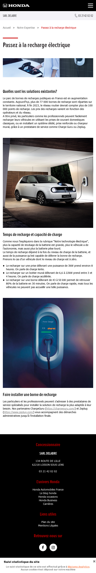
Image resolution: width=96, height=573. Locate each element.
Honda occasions (48, 496)
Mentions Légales (48, 525)
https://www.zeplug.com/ (18, 412)
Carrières (48, 503)
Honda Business (48, 500)
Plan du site (48, 521)
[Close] (94, 561)
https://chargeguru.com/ (60, 408)
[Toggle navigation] (90, 6)
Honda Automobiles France (48, 489)
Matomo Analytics (79, 566)
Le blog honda (48, 493)
